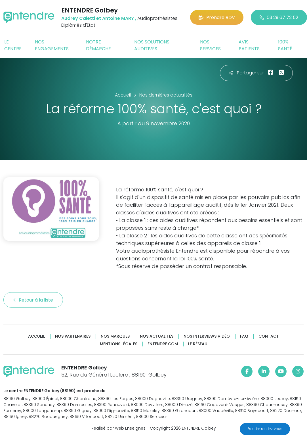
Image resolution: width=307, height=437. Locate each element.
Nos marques (115, 336)
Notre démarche (98, 45)
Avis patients (249, 45)
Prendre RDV (217, 17)
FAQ (244, 336)
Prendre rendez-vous (265, 428)
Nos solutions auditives (151, 45)
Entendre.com (163, 344)
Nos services (210, 45)
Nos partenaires (73, 336)
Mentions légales (118, 344)
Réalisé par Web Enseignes (118, 428)
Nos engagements (52, 45)
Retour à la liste (33, 300)
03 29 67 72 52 (279, 17)
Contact (268, 336)
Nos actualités (156, 336)
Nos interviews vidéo (207, 336)
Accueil (36, 336)
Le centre (13, 45)
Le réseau (197, 344)
